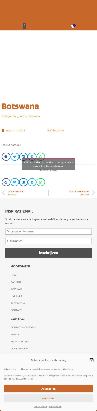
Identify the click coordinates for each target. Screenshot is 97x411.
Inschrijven (48, 252)
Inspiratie (17, 288)
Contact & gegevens (23, 327)
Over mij (16, 296)
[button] (91, 360)
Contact (16, 310)
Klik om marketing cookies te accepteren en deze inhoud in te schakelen (48, 164)
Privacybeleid (55, 406)
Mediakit (16, 334)
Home (14, 274)
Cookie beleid (40, 406)
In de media (18, 303)
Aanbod (16, 281)
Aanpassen (48, 398)
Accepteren (48, 388)
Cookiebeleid (19, 348)
